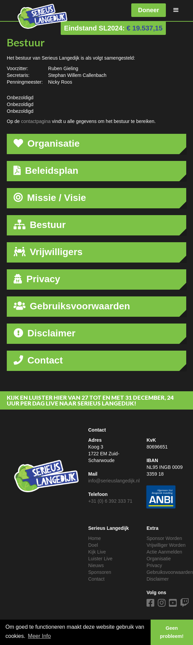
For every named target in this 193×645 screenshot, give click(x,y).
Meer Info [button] (39, 636)
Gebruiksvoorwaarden (170, 572)
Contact (96, 579)
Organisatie (159, 558)
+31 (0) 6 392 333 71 (110, 501)
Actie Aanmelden (164, 552)
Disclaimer (158, 579)
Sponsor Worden (164, 538)
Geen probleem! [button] (172, 632)
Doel (93, 545)
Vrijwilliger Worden (166, 545)
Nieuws (96, 565)
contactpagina (36, 121)
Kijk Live (97, 552)
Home (94, 538)
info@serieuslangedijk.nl (114, 480)
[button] (176, 10)
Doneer (148, 10)
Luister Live (100, 558)
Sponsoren (99, 572)
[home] (37, 14)
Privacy (154, 565)
